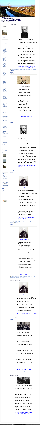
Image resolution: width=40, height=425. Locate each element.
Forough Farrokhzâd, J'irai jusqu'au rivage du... (5, 119)
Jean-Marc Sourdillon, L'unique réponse (5, 179)
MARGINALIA (4, 82)
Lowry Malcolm (4, 81)
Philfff (3, 183)
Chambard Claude (5, 57)
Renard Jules (4, 96)
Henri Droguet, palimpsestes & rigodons (4, 123)
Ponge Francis (4, 88)
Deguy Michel (4, 63)
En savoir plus (34, 424)
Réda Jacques (4, 95)
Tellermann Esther (5, 106)
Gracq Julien (4, 74)
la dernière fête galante (15, 277)
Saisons (5, 163)
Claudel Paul (4, 59)
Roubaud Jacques (5, 99)
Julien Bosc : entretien (5, 182)
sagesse (35, 69)
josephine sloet (4, 149)
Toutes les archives (5, 198)
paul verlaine (34, 221)
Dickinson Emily (4, 65)
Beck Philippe (4, 49)
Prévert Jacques (4, 89)
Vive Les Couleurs (5, 150)
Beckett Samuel (4, 50)
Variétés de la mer (5, 117)
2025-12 (3, 193)
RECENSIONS (4, 94)
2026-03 (3, 190)
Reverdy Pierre (4, 97)
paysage (12, 317)
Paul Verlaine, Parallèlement (14, 225)
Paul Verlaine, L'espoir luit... (14, 375)
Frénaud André (4, 73)
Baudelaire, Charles (5, 48)
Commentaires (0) (29, 69)
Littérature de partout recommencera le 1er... (5, 186)
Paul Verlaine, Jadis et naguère (15, 280)
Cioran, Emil (4, 58)
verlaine (33, 69)
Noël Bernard (4, 84)
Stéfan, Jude (4, 104)
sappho (13, 222)
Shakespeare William (5, 103)
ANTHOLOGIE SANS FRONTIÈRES (16, 69)
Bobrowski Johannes (5, 51)
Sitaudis (3, 141)
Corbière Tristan (4, 60)
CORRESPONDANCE (5, 61)
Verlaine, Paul (21, 69)
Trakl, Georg (4, 107)
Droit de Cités (4, 131)
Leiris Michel (4, 80)
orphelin (10, 120)
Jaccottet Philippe (5, 76)
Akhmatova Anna (4, 42)
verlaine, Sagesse (13, 24)
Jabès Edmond (4, 75)
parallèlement (11, 222)
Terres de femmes (5, 142)
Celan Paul (4, 56)
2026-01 (3, 192)
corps (10, 70)
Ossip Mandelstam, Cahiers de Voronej (5, 174)
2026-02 (3, 191)
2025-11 (3, 194)
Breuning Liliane (4, 181)
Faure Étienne (4, 71)
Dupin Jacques (4, 66)
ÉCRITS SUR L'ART (5, 67)
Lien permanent (25, 69)
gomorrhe (21, 277)
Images (2, 152)
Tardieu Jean (4, 105)
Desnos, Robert (4, 64)
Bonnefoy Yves (4, 52)
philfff (3, 173)
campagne (14, 317)
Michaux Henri (4, 83)
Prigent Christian (4, 90)
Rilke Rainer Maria (5, 98)
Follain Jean (4, 72)
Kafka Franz (4, 79)
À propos (5, 36)
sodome (18, 277)
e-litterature (4, 132)
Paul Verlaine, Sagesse (13, 73)
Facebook (12, 70)
